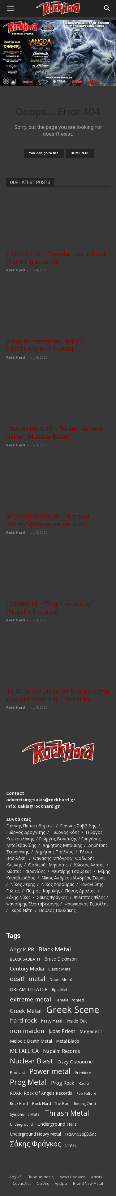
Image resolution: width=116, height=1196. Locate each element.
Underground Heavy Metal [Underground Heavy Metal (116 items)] (35, 1134)
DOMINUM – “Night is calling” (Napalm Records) (49, 608)
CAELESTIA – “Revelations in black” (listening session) (58, 257)
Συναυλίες (22, 1183)
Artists (96, 1177)
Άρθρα (61, 1183)
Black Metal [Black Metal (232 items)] (54, 949)
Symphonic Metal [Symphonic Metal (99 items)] (25, 1114)
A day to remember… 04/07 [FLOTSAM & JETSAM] (45, 345)
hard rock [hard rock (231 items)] (23, 1020)
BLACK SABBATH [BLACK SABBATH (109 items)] (25, 959)
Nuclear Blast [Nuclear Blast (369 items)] (31, 1061)
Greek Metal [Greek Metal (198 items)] (26, 1011)
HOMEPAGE (80, 153)
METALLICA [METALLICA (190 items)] (24, 1051)
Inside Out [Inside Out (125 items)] (77, 1021)
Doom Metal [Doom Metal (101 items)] (60, 979)
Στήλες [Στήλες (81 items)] (70, 1145)
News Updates (72, 1177)
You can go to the (44, 153)
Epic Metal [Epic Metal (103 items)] (61, 989)
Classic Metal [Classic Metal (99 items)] (59, 969)
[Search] (107, 8)
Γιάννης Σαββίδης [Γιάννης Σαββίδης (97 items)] (80, 1134)
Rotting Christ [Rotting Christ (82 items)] (85, 1103)
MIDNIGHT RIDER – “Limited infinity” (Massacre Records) (48, 520)
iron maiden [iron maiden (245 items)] (27, 1030)
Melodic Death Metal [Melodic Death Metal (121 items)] (31, 1041)
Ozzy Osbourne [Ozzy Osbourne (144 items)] (75, 1061)
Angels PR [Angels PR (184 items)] (22, 949)
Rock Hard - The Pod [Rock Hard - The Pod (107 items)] (51, 1103)
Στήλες (43, 1183)
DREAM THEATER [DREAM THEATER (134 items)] (29, 989)
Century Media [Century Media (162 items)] (27, 969)
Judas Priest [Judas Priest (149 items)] (62, 1031)
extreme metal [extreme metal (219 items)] (30, 999)
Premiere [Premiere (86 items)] (83, 1072)
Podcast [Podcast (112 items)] (17, 1072)
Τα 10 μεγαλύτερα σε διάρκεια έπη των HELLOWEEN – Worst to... (57, 695)
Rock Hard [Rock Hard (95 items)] (19, 1103)
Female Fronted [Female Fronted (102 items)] (69, 1000)
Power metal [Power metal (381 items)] (50, 1071)
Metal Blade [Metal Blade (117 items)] (67, 1041)
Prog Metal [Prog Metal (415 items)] (28, 1082)
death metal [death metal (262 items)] (27, 978)
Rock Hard (15, 270)
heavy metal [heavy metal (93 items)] (51, 1021)
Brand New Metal (88, 1183)
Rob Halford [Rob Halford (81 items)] (86, 1093)
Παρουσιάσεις (41, 1177)
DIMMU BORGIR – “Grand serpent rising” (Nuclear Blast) (54, 432)
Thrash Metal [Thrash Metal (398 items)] (67, 1113)
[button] (10, 8)
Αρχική (15, 1177)
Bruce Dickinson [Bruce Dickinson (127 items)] (60, 959)
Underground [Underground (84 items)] (21, 1124)
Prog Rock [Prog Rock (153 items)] (62, 1083)
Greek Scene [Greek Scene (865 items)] (72, 1009)
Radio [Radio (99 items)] (84, 1083)
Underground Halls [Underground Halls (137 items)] (57, 1124)
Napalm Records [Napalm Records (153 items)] (61, 1051)
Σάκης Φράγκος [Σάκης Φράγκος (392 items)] (35, 1144)
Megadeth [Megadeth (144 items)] (90, 1031)
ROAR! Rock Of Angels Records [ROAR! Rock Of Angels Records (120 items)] (41, 1093)
